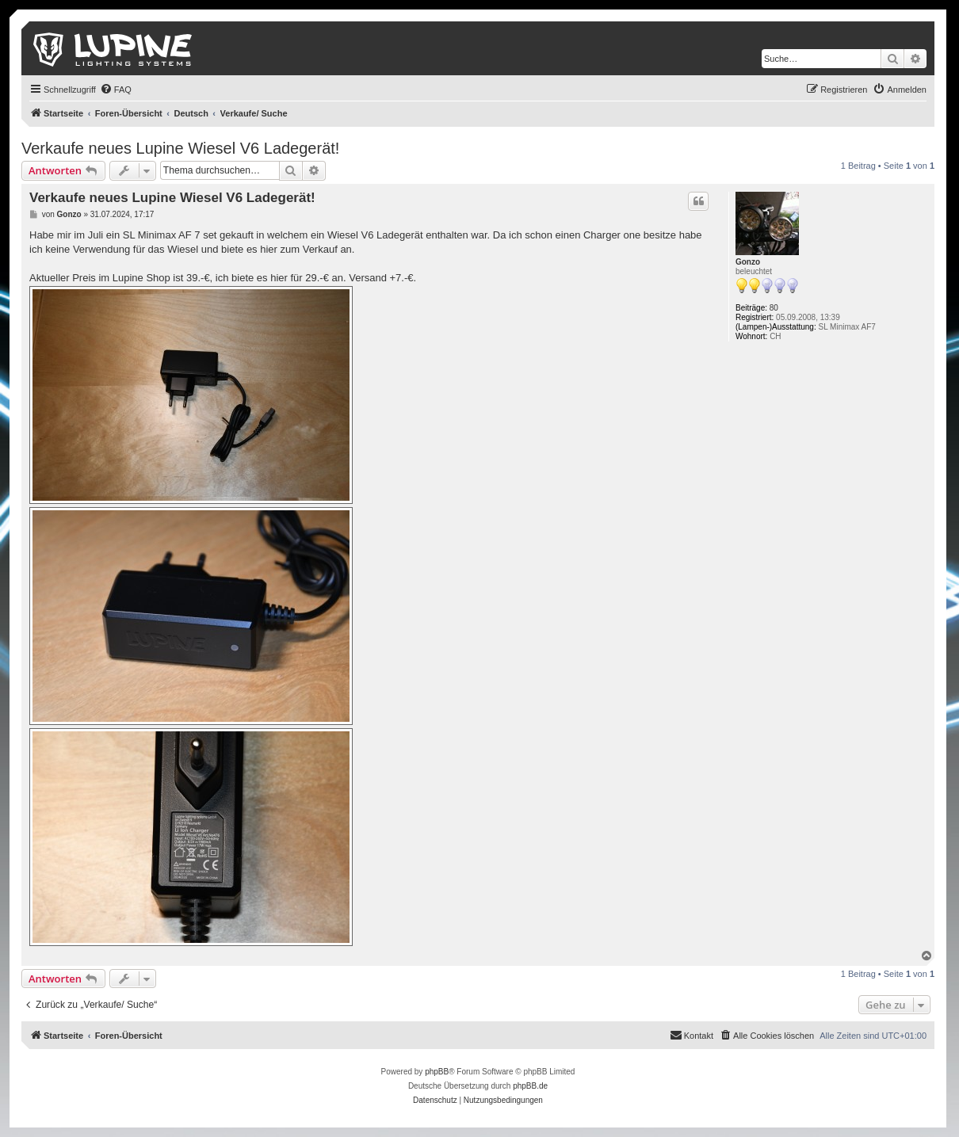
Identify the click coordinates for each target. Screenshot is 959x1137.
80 (774, 307)
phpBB (437, 1071)
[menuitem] (116, 89)
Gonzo (747, 262)
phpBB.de (530, 1086)
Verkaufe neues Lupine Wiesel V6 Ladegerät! (180, 148)
